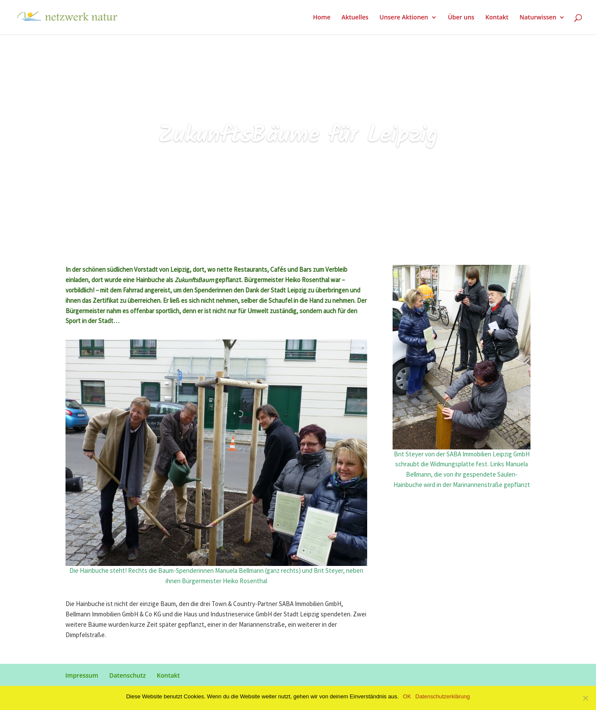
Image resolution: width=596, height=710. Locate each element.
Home (322, 17)
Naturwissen (538, 17)
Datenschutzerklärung (442, 696)
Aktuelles (354, 17)
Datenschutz (127, 675)
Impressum (82, 675)
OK (407, 696)
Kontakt (497, 17)
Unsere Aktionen (403, 17)
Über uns (461, 17)
